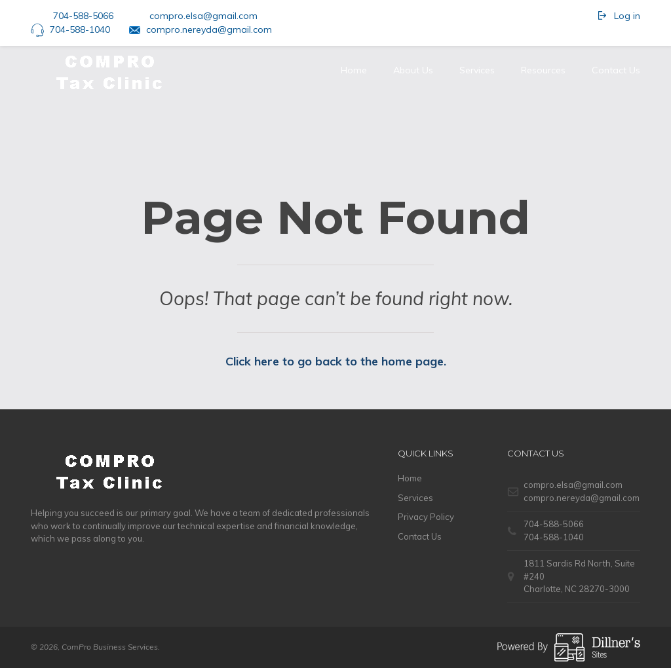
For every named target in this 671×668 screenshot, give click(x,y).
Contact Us (616, 70)
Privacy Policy (426, 516)
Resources (543, 70)
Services (477, 70)
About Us (413, 70)
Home (354, 70)
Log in (627, 16)
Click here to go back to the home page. (335, 361)
